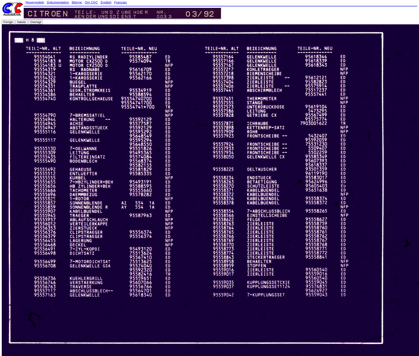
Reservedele (34, 2)
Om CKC (91, 2)
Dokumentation (58, 2)
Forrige (8, 22)
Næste (21, 22)
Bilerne (77, 2)
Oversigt (35, 22)
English (106, 2)
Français (120, 2)
